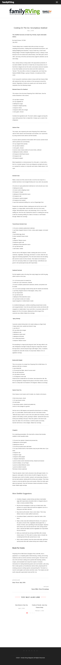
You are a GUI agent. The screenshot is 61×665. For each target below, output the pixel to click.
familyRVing (8, 2)
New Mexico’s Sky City (21, 605)
